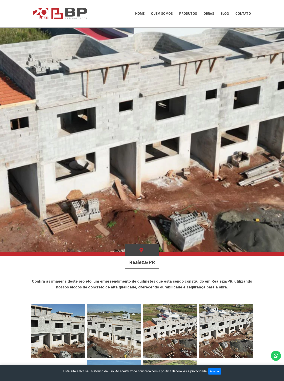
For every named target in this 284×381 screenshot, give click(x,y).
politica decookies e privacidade (184, 371)
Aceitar (214, 371)
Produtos (188, 14)
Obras (208, 14)
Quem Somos (162, 14)
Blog (225, 14)
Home (140, 14)
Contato (243, 14)
